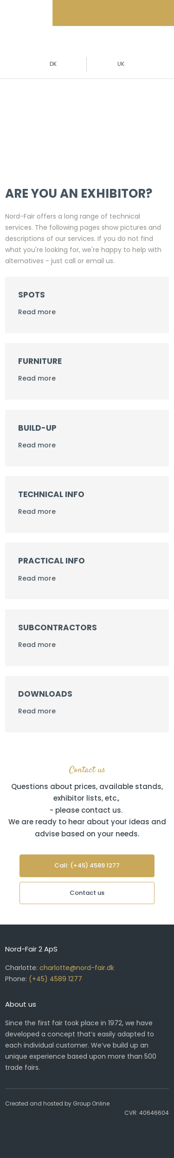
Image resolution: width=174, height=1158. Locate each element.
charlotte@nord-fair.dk (76, 967)
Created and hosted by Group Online (57, 1103)
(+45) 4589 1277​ (55, 978)
